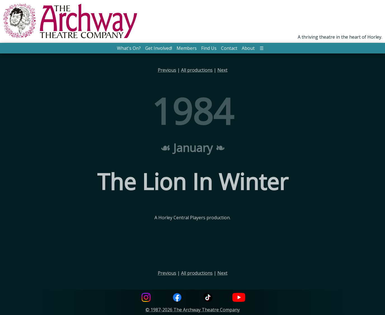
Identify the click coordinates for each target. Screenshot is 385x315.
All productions (197, 70)
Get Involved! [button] (158, 48)
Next (222, 70)
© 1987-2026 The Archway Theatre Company (192, 310)
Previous (167, 70)
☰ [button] (262, 48)
